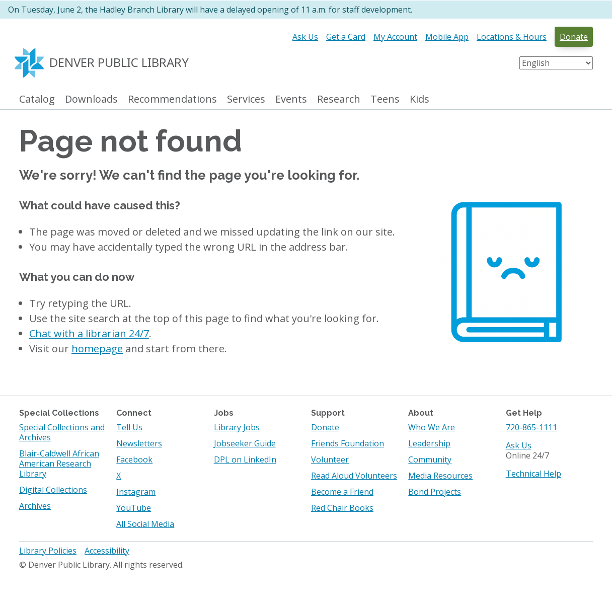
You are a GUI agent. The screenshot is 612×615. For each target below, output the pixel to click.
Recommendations (172, 99)
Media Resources (440, 475)
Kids (419, 99)
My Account (395, 37)
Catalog (37, 99)
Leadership (429, 443)
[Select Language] (556, 62)
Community (429, 459)
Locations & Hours (512, 37)
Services (246, 99)
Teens (385, 99)
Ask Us (305, 37)
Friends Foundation (347, 443)
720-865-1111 (531, 427)
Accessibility (107, 550)
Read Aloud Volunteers (354, 475)
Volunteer (330, 459)
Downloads (91, 99)
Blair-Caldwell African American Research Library (59, 463)
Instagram (136, 491)
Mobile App (447, 37)
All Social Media (145, 523)
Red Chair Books (342, 507)
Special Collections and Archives (62, 432)
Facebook (134, 459)
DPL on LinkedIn (245, 459)
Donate (574, 37)
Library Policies (47, 550)
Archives (35, 505)
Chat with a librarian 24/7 (89, 333)
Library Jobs (237, 427)
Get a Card (345, 37)
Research (338, 99)
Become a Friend (342, 491)
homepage (97, 348)
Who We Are (431, 427)
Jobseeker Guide (245, 443)
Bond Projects (434, 491)
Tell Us (129, 427)
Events (291, 99)
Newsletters (139, 443)
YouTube (133, 507)
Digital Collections (53, 489)
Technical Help (533, 473)
